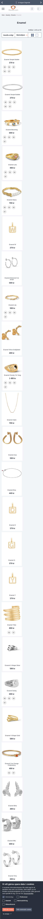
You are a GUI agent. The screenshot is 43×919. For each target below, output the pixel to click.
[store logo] (13, 8)
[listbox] (11, 379)
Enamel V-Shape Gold (31, 378)
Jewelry (8, 15)
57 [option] (4, 381)
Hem (3, 15)
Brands (13, 15)
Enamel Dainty (11, 369)
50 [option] (4, 376)
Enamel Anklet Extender (11, 757)
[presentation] (2, 2)
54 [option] (13, 376)
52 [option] (9, 376)
